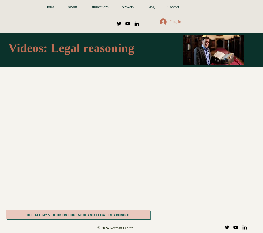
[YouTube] (128, 24)
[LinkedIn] (137, 24)
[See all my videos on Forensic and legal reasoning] (78, 214)
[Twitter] (119, 24)
